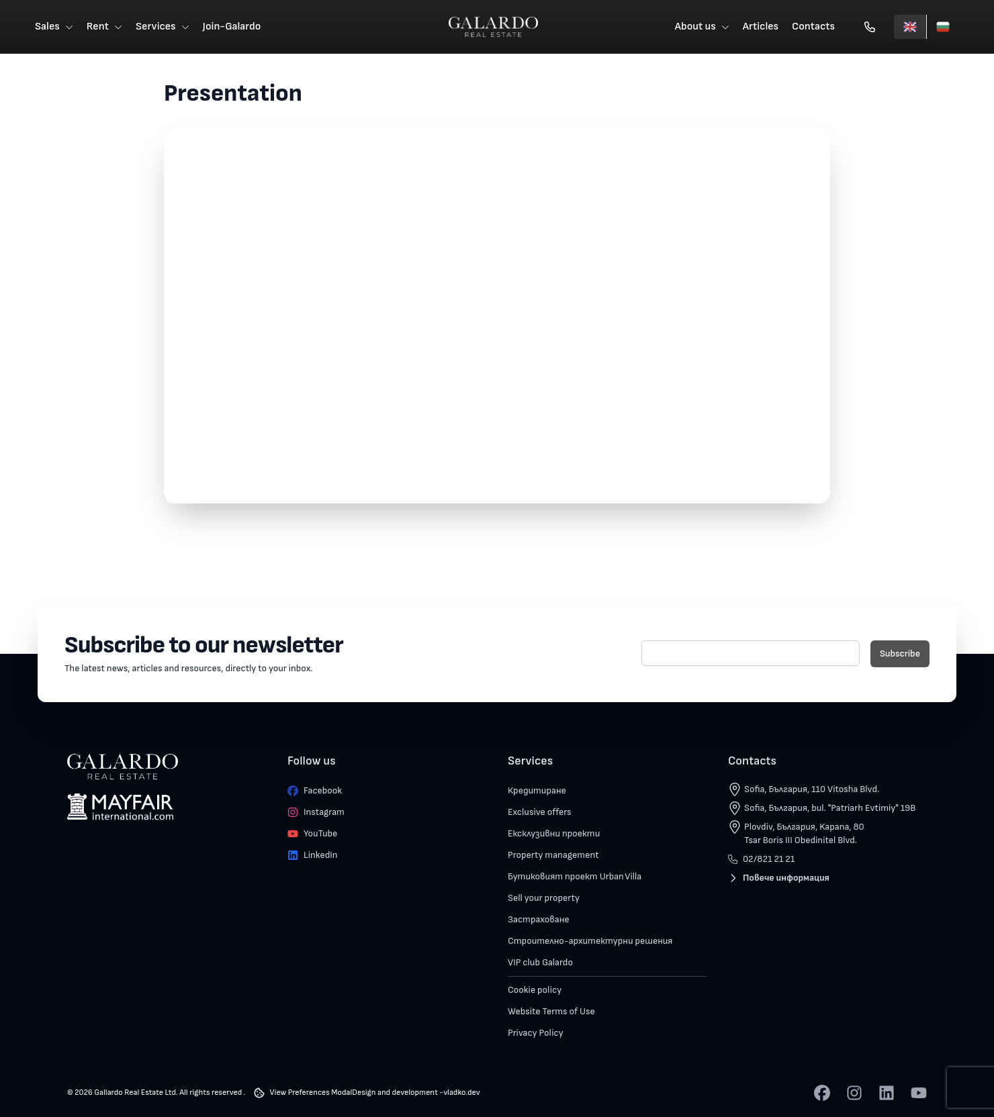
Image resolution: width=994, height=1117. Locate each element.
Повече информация (778, 877)
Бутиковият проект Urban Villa (574, 876)
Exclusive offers (540, 812)
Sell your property (544, 898)
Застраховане (539, 919)
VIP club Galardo (540, 962)
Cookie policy (534, 989)
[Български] (942, 27)
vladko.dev (461, 1092)
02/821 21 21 (761, 859)
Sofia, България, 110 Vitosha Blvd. (811, 789)
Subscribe (900, 653)
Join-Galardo (232, 26)
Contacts (813, 26)
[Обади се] (869, 26)
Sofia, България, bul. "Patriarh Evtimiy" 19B (829, 808)
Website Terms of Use (551, 1011)
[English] (910, 27)
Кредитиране (537, 790)
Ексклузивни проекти (554, 833)
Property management (553, 855)
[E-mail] (750, 653)
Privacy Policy (535, 1032)
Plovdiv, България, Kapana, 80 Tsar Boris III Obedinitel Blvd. (804, 833)
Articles (760, 26)
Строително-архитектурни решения (590, 940)
